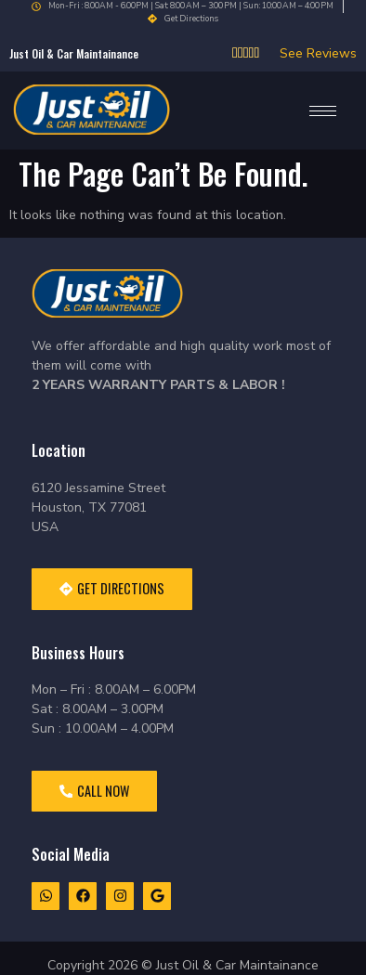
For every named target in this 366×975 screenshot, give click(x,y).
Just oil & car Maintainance (73, 53)
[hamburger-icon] (323, 111)
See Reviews (318, 53)
